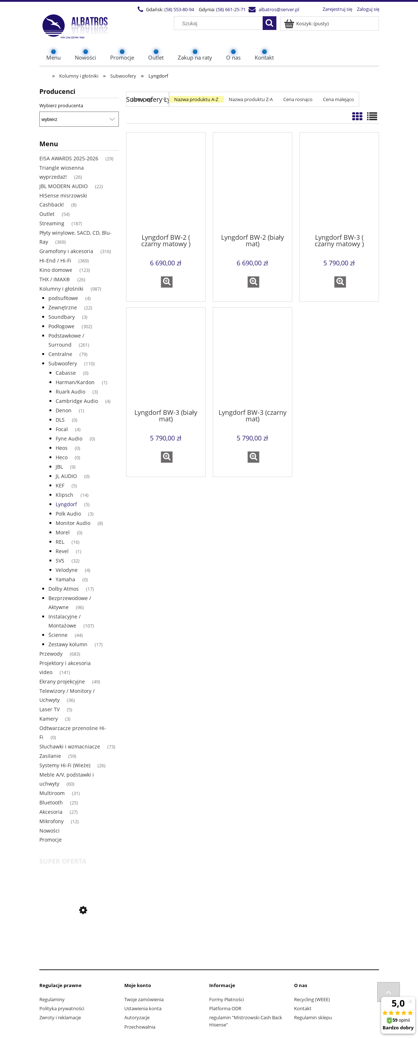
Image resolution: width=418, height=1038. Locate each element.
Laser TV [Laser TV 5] (49, 709)
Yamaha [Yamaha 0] (65, 579)
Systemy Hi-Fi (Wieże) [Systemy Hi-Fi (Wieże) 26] (64, 765)
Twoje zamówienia (144, 999)
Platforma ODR (225, 1008)
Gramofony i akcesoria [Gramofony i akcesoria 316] (66, 251)
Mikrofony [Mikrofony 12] (51, 821)
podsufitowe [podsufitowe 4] (63, 298)
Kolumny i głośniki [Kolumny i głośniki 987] (61, 288)
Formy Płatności (226, 999)
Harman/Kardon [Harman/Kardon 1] (75, 382)
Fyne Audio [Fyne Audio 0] (69, 438)
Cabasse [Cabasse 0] (66, 372)
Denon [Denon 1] (64, 410)
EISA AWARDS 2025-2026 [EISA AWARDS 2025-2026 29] (68, 158)
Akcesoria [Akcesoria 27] (51, 811)
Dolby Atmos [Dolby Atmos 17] (63, 588)
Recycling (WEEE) (312, 999)
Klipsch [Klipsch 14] (64, 494)
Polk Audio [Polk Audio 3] (68, 513)
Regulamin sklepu (313, 1017)
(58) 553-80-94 (177, 9)
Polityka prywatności (61, 1008)
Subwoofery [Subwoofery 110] (62, 363)
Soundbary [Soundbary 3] (61, 316)
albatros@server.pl (277, 9)
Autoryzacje (137, 1017)
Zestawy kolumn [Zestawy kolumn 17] (67, 644)
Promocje (50, 839)
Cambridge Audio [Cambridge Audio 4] (77, 401)
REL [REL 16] (60, 541)
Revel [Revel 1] (62, 551)
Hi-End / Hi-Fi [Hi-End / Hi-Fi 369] (55, 260)
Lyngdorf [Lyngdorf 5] (66, 504)
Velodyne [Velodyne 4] (67, 569)
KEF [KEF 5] (60, 485)
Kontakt (302, 1008)
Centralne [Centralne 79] (60, 354)
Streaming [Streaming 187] (51, 223)
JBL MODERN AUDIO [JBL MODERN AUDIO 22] (63, 186)
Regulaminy (52, 999)
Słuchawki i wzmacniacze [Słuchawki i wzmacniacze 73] (69, 746)
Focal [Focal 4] (62, 429)
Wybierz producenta (61, 105)
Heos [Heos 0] (62, 447)
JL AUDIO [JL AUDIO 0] (66, 476)
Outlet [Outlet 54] (47, 213)
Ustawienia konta (142, 1008)
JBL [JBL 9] (59, 466)
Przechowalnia (139, 1027)
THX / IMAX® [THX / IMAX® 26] (54, 279)
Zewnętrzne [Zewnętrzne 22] (62, 307)
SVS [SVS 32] (60, 560)
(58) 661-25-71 (229, 9)
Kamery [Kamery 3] (48, 718)
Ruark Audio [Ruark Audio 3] (70, 391)
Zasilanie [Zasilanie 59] (50, 755)
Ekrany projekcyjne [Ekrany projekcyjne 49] (62, 681)
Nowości (49, 830)
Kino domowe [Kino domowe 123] (55, 269)
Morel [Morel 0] (63, 532)
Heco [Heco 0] (62, 457)
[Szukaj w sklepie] (220, 23)
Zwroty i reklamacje (60, 1017)
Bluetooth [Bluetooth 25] (51, 802)
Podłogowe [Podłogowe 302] (61, 326)
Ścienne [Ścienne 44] (58, 634)
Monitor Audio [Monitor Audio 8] (73, 523)
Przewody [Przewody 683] (51, 653)
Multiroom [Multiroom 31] (52, 793)
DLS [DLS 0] (60, 419)
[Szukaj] (269, 23)
